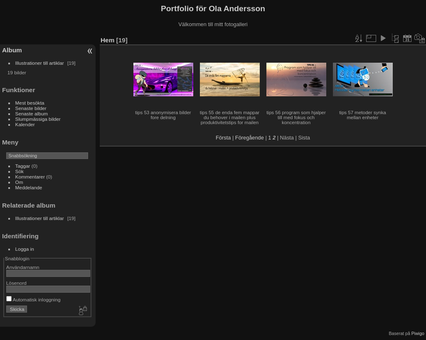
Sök (19, 171)
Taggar (22, 166)
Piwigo (417, 333)
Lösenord (16, 283)
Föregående (249, 138)
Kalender (25, 124)
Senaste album (31, 113)
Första (223, 138)
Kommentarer (30, 176)
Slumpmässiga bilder (38, 119)
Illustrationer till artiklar (39, 63)
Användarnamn (22, 267)
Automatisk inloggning (33, 299)
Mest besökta (29, 102)
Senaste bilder (31, 108)
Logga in (24, 249)
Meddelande (28, 187)
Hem (107, 40)
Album (12, 50)
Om (19, 182)
